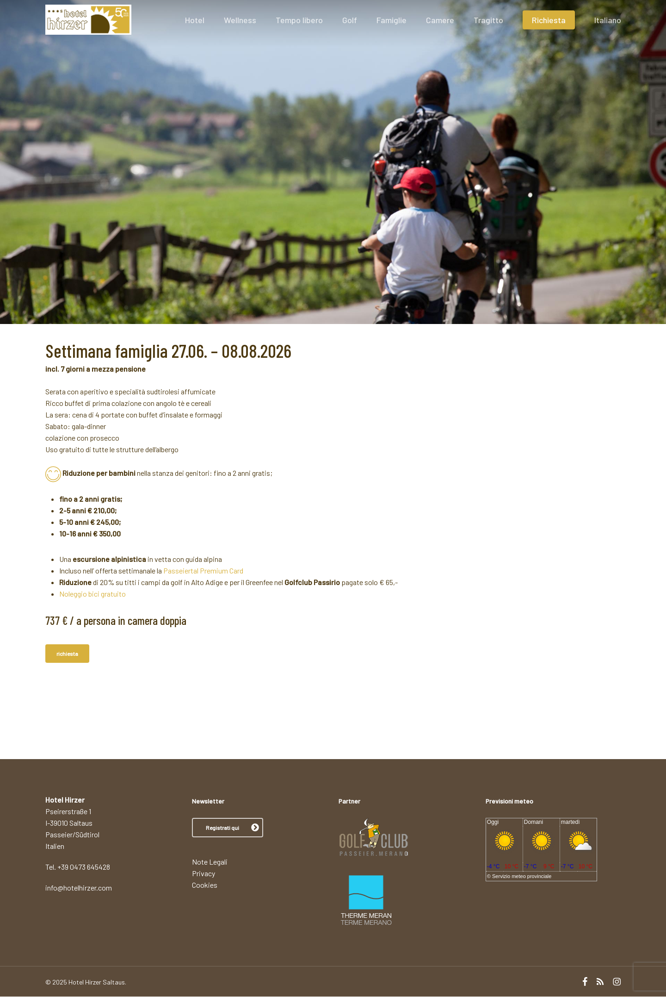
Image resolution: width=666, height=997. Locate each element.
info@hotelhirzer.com (78, 888)
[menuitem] (607, 34)
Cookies (204, 885)
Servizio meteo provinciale (521, 876)
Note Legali (210, 862)
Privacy (203, 873)
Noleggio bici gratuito (92, 593)
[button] (227, 828)
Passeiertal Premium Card (203, 570)
